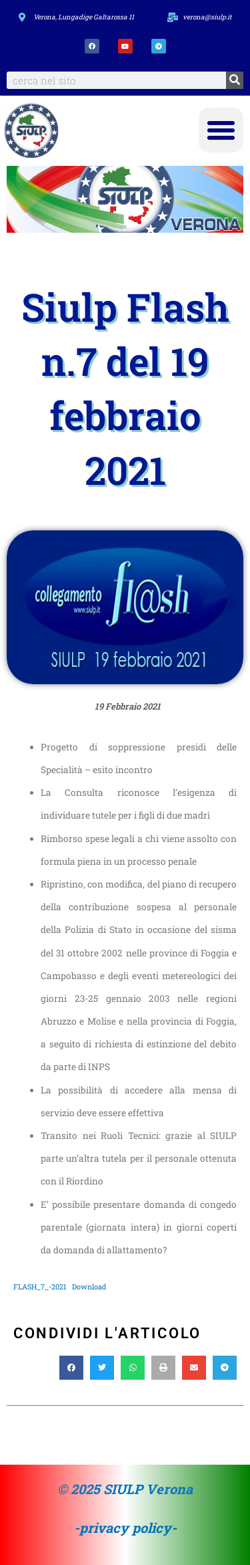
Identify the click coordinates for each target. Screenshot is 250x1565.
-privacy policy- (125, 1527)
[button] (221, 130)
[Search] (234, 80)
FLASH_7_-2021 (40, 1286)
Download (89, 1286)
